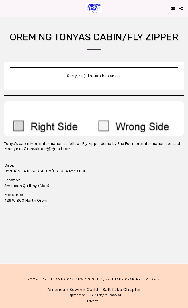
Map (44, 185)
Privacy (92, 301)
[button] (6, 8)
